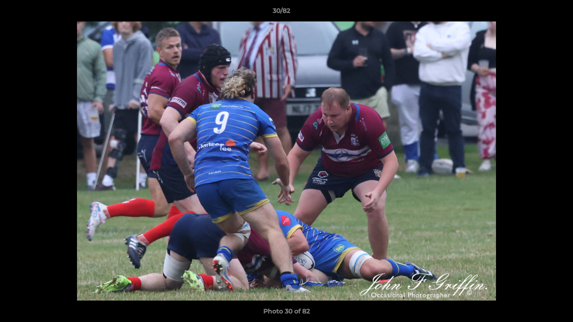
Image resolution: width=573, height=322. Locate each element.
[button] (535, 13)
